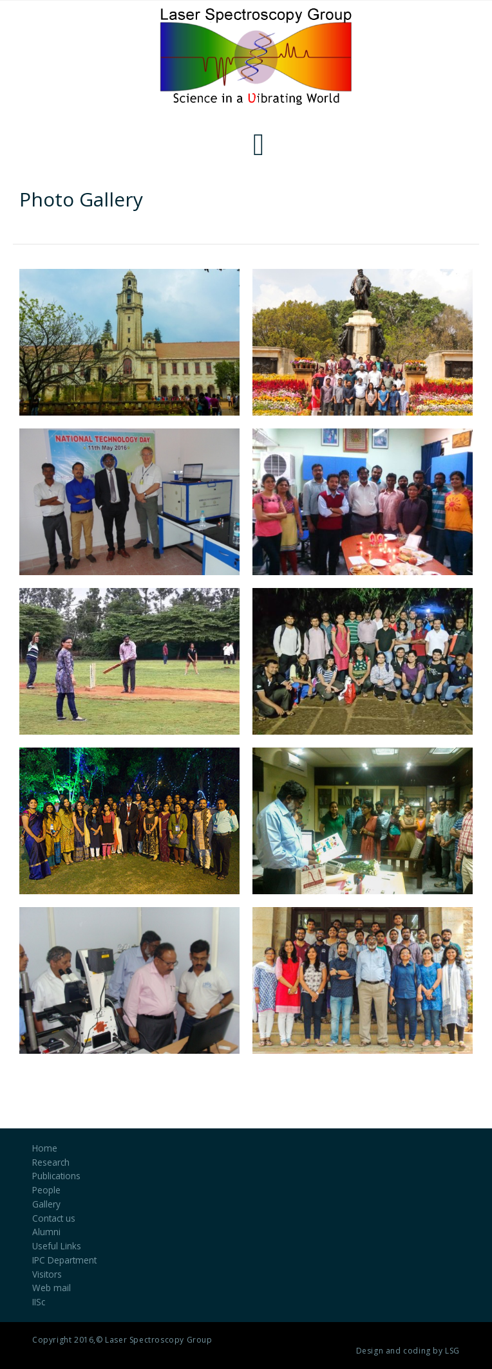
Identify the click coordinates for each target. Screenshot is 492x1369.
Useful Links (56, 1246)
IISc (38, 1302)
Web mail (51, 1288)
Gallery (46, 1204)
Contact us (53, 1218)
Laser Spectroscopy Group (158, 1339)
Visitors (47, 1274)
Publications (56, 1176)
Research (51, 1162)
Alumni (46, 1232)
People (46, 1190)
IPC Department (64, 1260)
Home (44, 1148)
